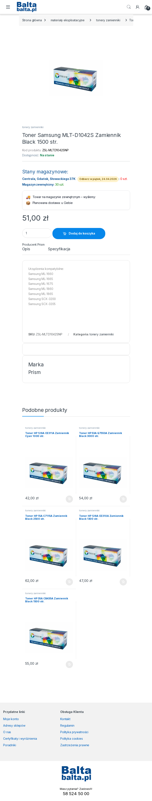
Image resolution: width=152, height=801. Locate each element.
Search (128, 7)
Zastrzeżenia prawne (74, 745)
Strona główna (32, 20)
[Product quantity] (37, 233)
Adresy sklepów (14, 725)
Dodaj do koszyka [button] (69, 499)
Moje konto (11, 719)
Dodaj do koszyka (82, 233)
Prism (41, 244)
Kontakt (65, 719)
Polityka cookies (71, 738)
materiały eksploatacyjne (68, 20)
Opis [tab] (26, 249)
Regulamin (67, 725)
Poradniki (9, 745)
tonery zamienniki (108, 20)
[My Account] (137, 6)
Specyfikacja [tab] (59, 249)
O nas (7, 732)
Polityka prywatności (74, 732)
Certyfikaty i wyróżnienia (20, 738)
